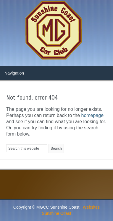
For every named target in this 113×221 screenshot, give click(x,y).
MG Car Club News (56, 31)
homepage (92, 115)
